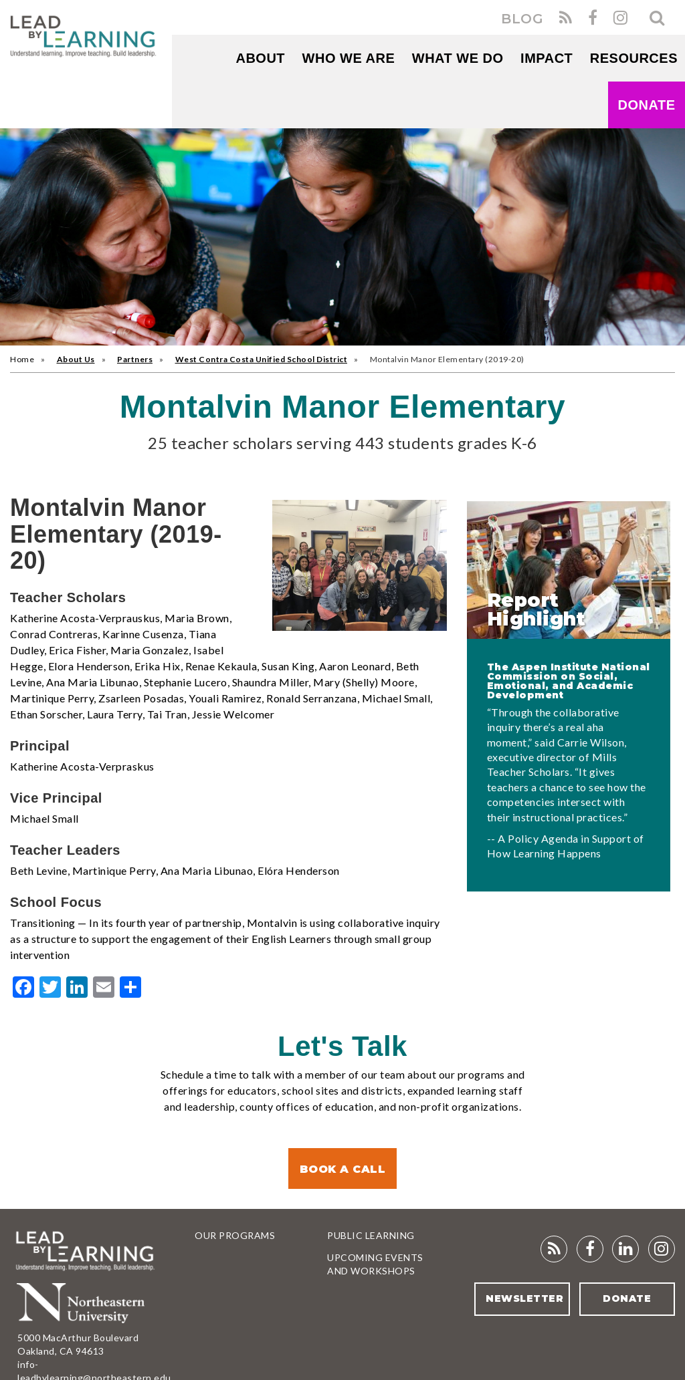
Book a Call (343, 1169)
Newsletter (524, 1298)
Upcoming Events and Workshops (375, 1264)
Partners (135, 359)
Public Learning (371, 1235)
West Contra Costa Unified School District (261, 359)
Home (22, 359)
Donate (647, 105)
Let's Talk (342, 1046)
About (260, 58)
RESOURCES (634, 58)
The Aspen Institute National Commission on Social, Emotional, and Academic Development (568, 681)
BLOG (522, 19)
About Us (76, 359)
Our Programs (235, 1235)
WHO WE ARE (348, 58)
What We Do (458, 58)
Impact (546, 58)
